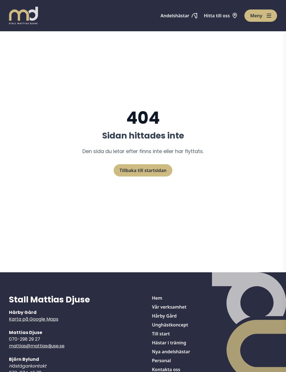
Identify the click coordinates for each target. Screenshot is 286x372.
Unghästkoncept (170, 325)
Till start (161, 334)
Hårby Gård (164, 316)
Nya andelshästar (171, 352)
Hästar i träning (169, 343)
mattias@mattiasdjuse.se (37, 346)
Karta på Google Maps (33, 319)
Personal (161, 360)
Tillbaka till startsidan (143, 170)
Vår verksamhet (169, 307)
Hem (157, 298)
